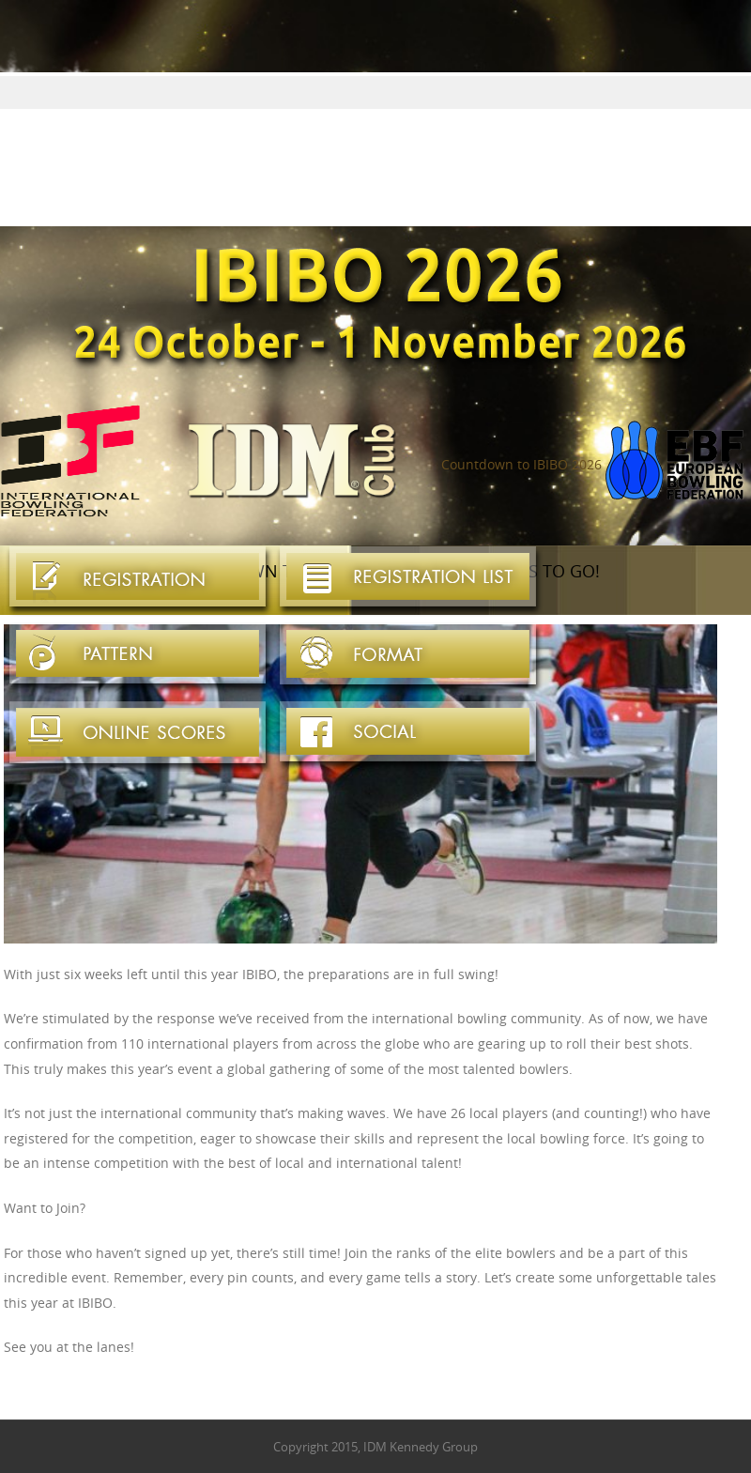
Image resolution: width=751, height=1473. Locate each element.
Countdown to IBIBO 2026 (521, 464)
